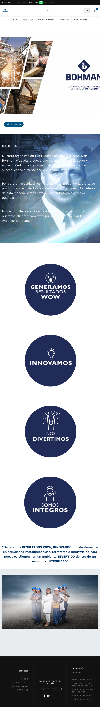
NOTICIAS (24, 679)
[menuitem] (15, 19)
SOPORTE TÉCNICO (20, 683)
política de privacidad (83, 680)
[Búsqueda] (86, 10)
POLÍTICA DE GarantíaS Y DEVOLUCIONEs (83, 691)
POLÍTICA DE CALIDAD (81, 699)
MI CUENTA (76, 672)
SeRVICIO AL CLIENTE (19, 686)
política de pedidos (81, 696)
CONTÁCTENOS (21, 690)
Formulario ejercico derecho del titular (82, 685)
